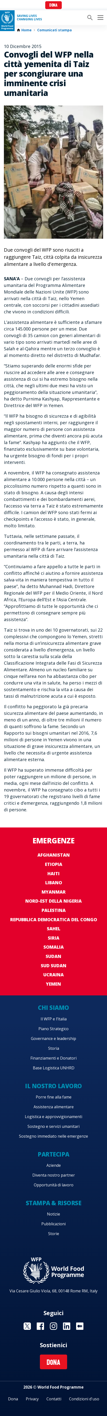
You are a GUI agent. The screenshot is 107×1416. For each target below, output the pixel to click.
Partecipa (53, 1154)
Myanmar (54, 892)
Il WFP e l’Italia (54, 1019)
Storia (53, 1048)
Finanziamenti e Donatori (53, 1058)
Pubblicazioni (53, 1224)
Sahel (53, 929)
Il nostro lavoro (53, 1086)
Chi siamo (53, 1007)
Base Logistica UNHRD (53, 1068)
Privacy (32, 1399)
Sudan (53, 956)
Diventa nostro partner (53, 1175)
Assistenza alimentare (54, 1106)
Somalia (54, 947)
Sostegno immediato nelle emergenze (53, 1136)
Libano (53, 882)
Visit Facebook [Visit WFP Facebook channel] (40, 1326)
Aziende (53, 1165)
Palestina (54, 910)
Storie (53, 1233)
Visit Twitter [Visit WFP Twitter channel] (27, 1326)
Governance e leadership (53, 1038)
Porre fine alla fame (53, 1097)
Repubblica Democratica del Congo (53, 919)
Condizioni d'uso (84, 1399)
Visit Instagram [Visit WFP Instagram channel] (53, 1326)
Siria (53, 938)
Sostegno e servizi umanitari (53, 1126)
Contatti (53, 1399)
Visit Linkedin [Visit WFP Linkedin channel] (66, 1326)
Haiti (53, 873)
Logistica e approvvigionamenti (53, 1116)
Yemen (53, 984)
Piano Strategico (53, 1028)
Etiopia (53, 864)
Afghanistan (53, 855)
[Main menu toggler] (99, 17)
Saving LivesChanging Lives (29, 17)
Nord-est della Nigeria (53, 901)
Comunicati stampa (54, 30)
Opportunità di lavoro (53, 1185)
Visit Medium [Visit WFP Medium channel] (79, 1326)
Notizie (53, 1214)
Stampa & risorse (53, 1203)
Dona (53, 5)
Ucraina (53, 975)
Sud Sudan (53, 965)
